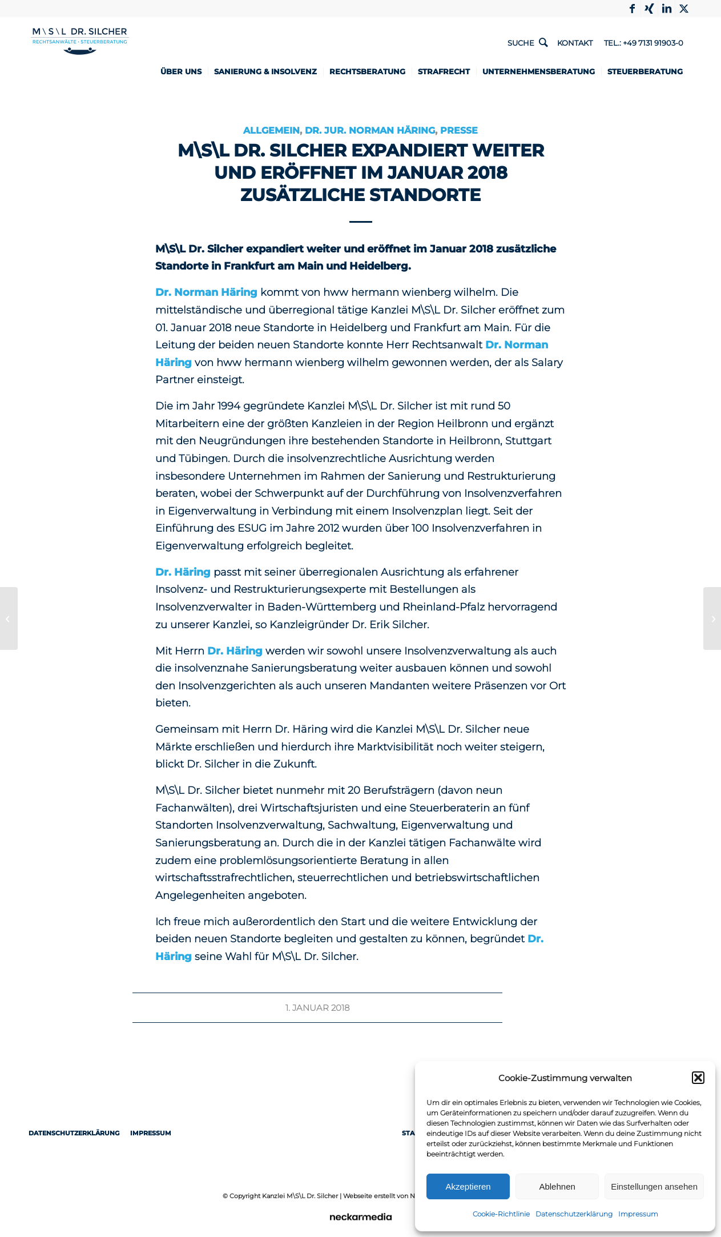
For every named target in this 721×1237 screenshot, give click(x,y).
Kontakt (575, 42)
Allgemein (271, 130)
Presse (459, 130)
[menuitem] (184, 71)
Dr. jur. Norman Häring (370, 130)
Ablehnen (557, 1186)
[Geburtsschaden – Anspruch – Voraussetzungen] (712, 618)
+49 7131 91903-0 (653, 42)
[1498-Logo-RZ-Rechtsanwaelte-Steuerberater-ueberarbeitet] (80, 55)
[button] (698, 1077)
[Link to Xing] (649, 8)
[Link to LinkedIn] (666, 8)
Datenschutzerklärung (574, 1214)
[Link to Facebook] (632, 8)
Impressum (638, 1214)
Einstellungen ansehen (654, 1186)
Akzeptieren (467, 1186)
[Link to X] (683, 8)
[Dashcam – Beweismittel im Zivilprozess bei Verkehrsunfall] (9, 618)
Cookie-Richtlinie (501, 1214)
